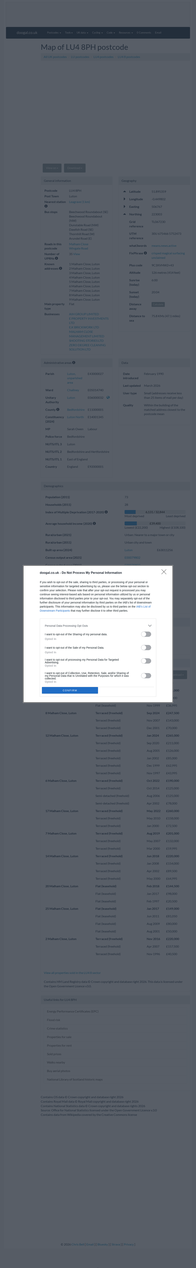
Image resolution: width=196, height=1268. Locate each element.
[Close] (165, 573)
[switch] (146, 634)
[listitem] (98, 626)
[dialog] (98, 634)
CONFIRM (70, 690)
